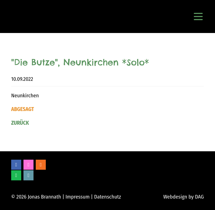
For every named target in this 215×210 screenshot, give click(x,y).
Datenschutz (107, 197)
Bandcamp (28, 175)
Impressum (77, 197)
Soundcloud (41, 165)
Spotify (16, 175)
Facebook (16, 165)
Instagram (28, 165)
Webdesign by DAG (183, 197)
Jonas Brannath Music (20, 16)
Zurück (20, 123)
